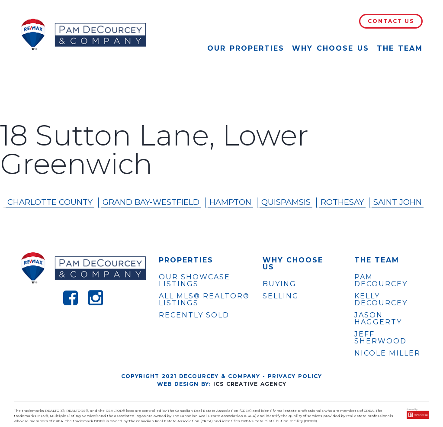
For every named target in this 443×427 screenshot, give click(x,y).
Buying (279, 284)
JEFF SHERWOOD (380, 338)
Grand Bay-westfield (151, 202)
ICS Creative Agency (249, 384)
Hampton (230, 202)
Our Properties (245, 48)
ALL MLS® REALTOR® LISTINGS (204, 299)
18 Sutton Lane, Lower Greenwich (154, 149)
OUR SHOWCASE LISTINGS (194, 280)
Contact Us (391, 21)
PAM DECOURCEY (381, 281)
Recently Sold (194, 315)
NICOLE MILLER (387, 353)
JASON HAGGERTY (378, 319)
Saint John (397, 202)
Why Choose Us (330, 48)
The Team (400, 48)
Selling (281, 296)
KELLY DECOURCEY (381, 300)
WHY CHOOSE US (293, 264)
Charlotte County (50, 202)
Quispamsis (286, 202)
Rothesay (342, 202)
